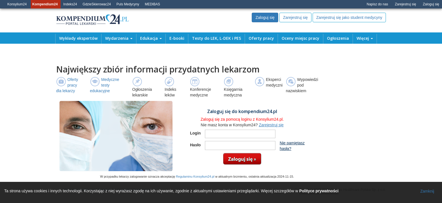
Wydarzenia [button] (118, 38)
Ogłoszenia (338, 38)
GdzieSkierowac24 (97, 4)
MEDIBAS (152, 4)
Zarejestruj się (405, 4)
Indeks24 (70, 4)
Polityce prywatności (319, 191)
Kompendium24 (45, 4)
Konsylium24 (17, 4)
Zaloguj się (431, 4)
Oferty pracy (261, 38)
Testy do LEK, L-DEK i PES (216, 38)
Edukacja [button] (151, 38)
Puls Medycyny (127, 4)
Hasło (195, 145)
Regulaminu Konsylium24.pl (195, 176)
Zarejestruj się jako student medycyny (349, 17)
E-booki (176, 38)
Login (195, 133)
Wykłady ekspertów (78, 38)
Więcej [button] (365, 38)
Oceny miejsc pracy (300, 38)
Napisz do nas (377, 4)
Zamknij (427, 191)
